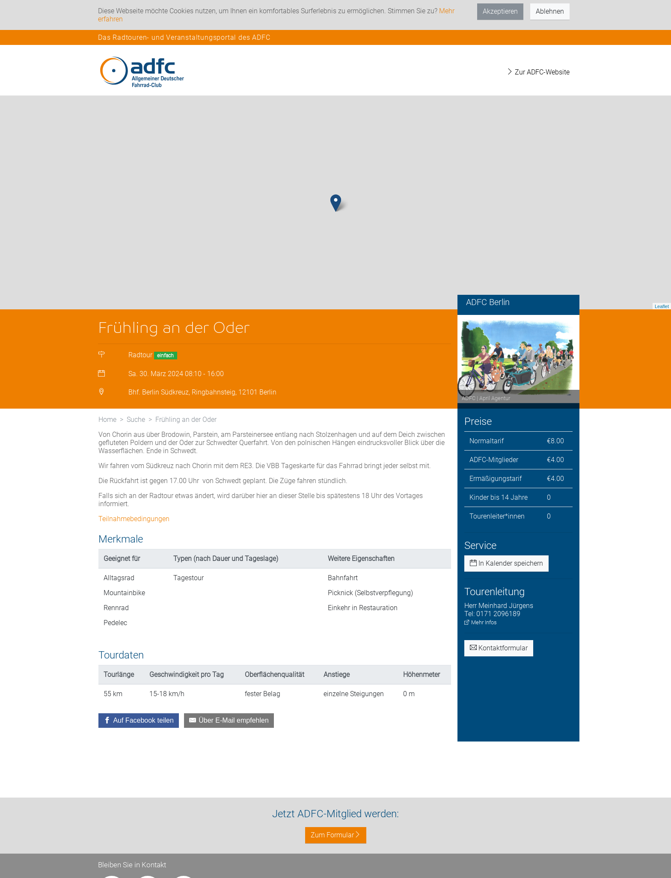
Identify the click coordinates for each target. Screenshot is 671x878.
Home (107, 419)
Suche (136, 419)
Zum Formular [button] (336, 835)
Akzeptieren (500, 11)
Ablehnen (550, 11)
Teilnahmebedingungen (133, 519)
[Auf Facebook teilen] (138, 720)
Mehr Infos (480, 622)
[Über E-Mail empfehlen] (229, 720)
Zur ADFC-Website (538, 72)
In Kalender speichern (506, 563)
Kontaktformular (499, 648)
